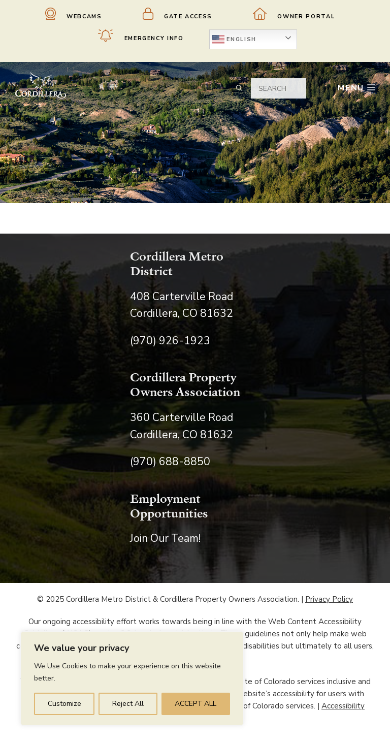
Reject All (128, 703)
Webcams (73, 14)
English (234, 40)
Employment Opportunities (169, 506)
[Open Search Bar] (235, 88)
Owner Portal (294, 14)
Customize (64, 703)
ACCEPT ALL (195, 703)
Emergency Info (141, 35)
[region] (132, 678)
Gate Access (178, 14)
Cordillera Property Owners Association (185, 384)
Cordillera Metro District (176, 263)
